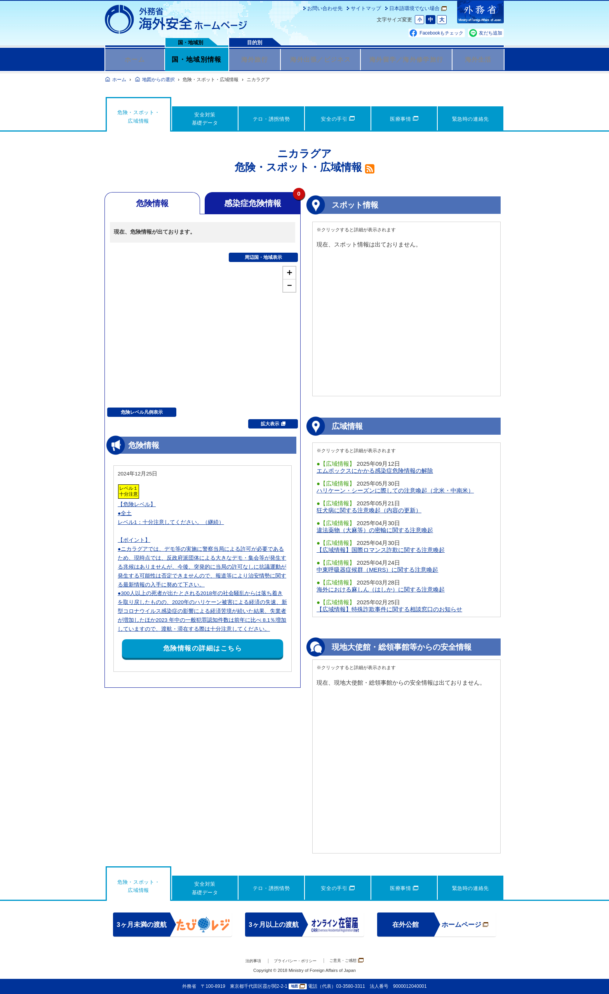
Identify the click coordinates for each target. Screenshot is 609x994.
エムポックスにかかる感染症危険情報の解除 (375, 470)
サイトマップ (366, 8)
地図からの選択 (158, 79)
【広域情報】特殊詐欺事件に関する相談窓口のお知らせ (389, 609)
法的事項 (243, 961)
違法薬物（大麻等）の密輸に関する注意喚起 (375, 530)
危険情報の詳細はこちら (202, 648)
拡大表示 (273, 424)
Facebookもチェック (441, 33)
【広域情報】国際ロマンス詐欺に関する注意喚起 (381, 549)
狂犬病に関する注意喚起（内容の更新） (369, 510)
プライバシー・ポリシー (293, 961)
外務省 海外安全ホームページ (176, 19)
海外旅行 (254, 59)
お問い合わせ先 (325, 8)
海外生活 (478, 59)
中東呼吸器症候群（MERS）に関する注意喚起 (377, 569)
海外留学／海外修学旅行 (406, 59)
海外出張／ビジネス (321, 59)
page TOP (591, 976)
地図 (298, 986)
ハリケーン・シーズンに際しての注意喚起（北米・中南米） (395, 490)
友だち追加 (490, 33)
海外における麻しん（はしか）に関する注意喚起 (381, 589)
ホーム (135, 59)
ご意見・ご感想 (355, 960)
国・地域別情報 (196, 59)
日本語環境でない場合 (418, 8)
